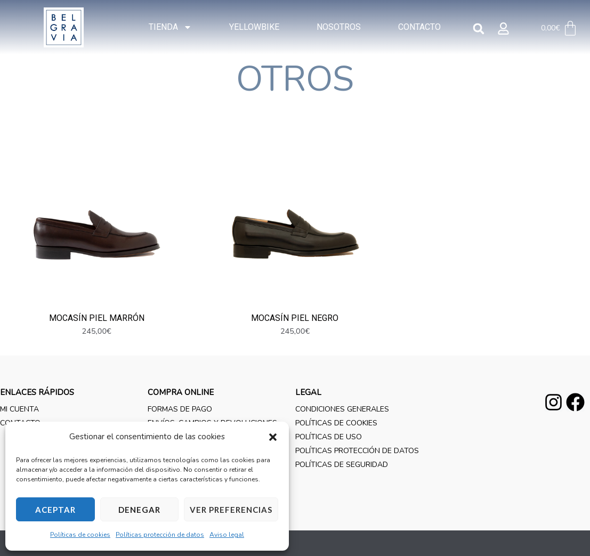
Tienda (170, 27)
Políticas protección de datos (160, 534)
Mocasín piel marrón (96, 345)
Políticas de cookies (80, 534)
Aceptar (55, 509)
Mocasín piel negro (294, 345)
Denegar (139, 509)
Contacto (419, 27)
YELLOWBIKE (254, 27)
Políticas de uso (328, 463)
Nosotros (339, 27)
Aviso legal (226, 534)
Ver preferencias (231, 509)
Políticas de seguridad (341, 491)
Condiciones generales (342, 436)
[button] (273, 437)
